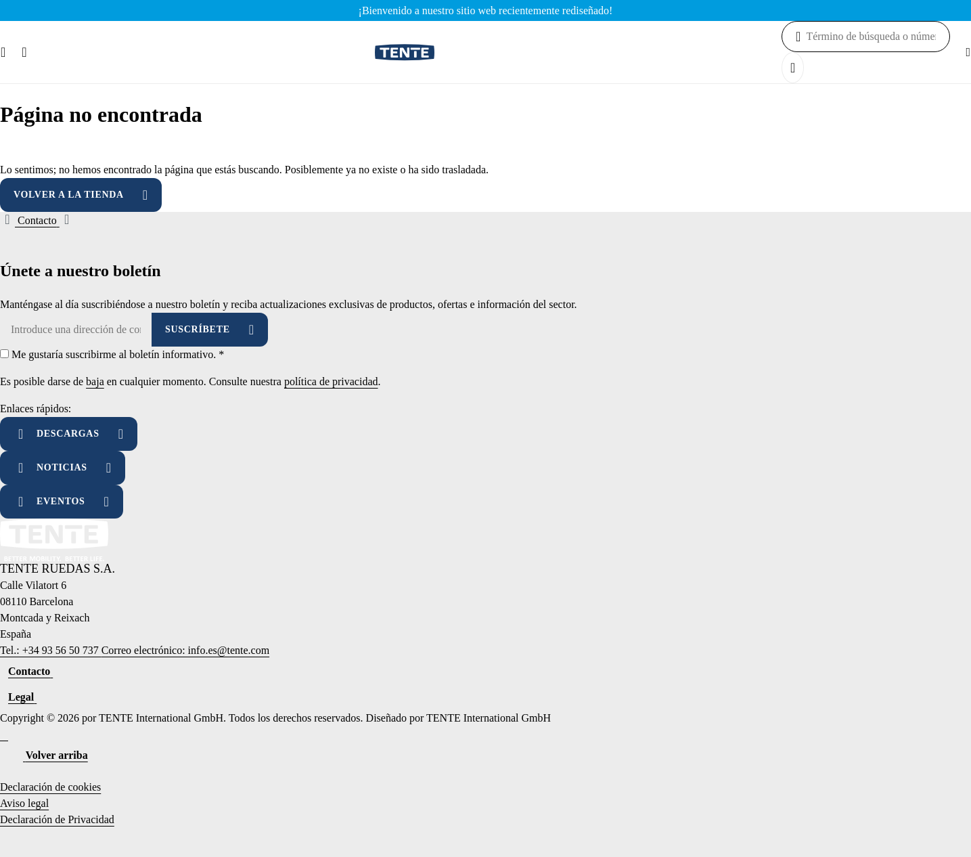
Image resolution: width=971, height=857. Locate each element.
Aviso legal (24, 803)
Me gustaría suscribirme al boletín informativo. (118, 354)
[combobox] (877, 36)
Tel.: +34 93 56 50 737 (50, 650)
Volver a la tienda (69, 195)
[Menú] (3, 52)
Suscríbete (197, 329)
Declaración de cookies (50, 787)
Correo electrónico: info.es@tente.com (185, 650)
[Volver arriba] (48, 755)
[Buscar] (24, 52)
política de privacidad (331, 381)
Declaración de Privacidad (57, 819)
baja (95, 381)
